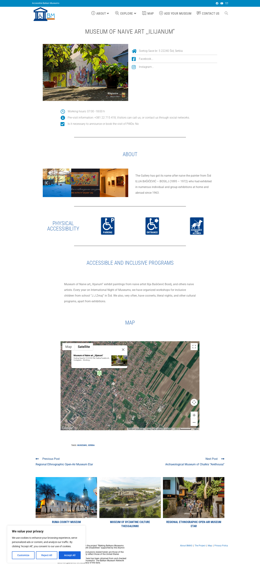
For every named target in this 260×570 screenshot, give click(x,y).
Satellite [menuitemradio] (84, 347)
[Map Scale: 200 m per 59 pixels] (182, 429)
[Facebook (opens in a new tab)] (217, 3)
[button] (47, 183)
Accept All (70, 555)
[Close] (123, 349)
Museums (82, 445)
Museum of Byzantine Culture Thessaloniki (130, 524)
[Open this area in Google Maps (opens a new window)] (67, 428)
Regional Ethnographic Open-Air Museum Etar (193, 524)
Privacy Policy (221, 545)
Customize (23, 555)
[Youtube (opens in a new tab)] (221, 3)
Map (210, 545)
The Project (200, 545)
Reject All (46, 555)
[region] (46, 544)
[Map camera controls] (194, 402)
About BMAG (186, 545)
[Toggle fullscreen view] (194, 346)
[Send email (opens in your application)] (226, 3)
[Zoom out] (194, 422)
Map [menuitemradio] (68, 347)
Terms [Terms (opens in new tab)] (195, 429)
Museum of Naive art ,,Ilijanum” (88, 355)
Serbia (91, 445)
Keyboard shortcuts (135, 429)
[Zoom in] (194, 415)
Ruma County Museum (66, 522)
